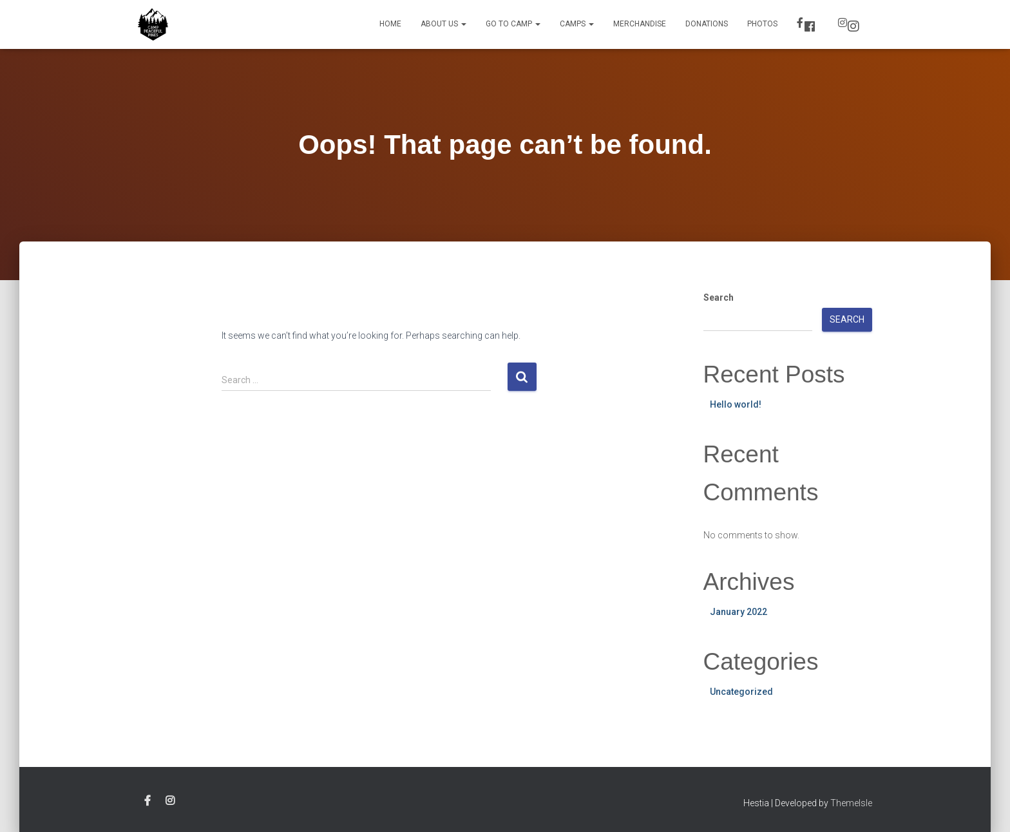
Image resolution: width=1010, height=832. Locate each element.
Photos (762, 23)
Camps (577, 23)
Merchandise (639, 23)
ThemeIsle (851, 803)
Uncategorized (741, 691)
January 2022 (738, 612)
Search (718, 297)
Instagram (853, 26)
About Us (443, 23)
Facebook (809, 26)
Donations (706, 23)
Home (390, 23)
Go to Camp (513, 23)
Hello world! (735, 404)
